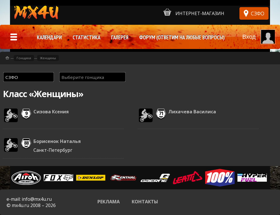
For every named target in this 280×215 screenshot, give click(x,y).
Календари (49, 37)
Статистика (86, 37)
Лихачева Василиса (192, 111)
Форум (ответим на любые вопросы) (182, 37)
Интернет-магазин (193, 12)
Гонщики (24, 58)
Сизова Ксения (51, 111)
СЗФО (257, 13)
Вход (249, 36)
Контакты (145, 201)
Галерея (119, 37)
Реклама (108, 201)
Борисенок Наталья (57, 141)
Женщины (48, 58)
